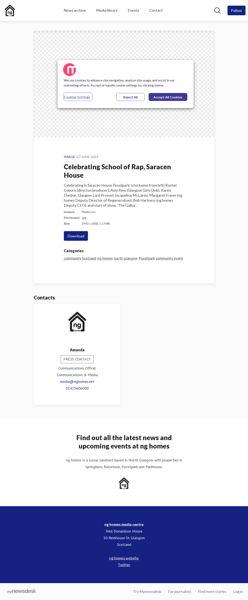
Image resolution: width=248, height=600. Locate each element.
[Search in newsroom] (217, 10)
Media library (107, 10)
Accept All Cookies (167, 97)
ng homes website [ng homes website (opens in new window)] (124, 558)
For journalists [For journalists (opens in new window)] (179, 591)
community (72, 258)
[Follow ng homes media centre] (236, 10)
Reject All (130, 97)
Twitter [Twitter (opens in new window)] (124, 564)
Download (75, 236)
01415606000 (77, 388)
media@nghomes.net (77, 381)
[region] (126, 84)
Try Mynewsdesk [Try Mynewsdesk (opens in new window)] (147, 591)
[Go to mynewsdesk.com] (21, 591)
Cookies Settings (77, 97)
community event (169, 258)
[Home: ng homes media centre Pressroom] (10, 10)
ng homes (105, 258)
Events (133, 10)
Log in (238, 591)
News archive (75, 10)
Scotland (89, 258)
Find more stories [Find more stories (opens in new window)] (212, 591)
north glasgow (125, 258)
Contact (156, 10)
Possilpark (147, 258)
